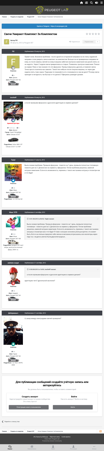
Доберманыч (13, 313)
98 (13, 291)
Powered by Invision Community (52, 441)
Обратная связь (55, 437)
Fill (16, 40)
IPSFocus (45, 437)
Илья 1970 (13, 212)
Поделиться (74, 42)
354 (13, 234)
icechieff (13, 97)
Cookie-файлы (66, 437)
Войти (73, 407)
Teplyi (13, 160)
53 (13, 351)
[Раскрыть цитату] (28, 219)
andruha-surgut (13, 263)
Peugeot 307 (28, 43)
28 (13, 188)
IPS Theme (36, 437)
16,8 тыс (11, 128)
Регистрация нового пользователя (29, 407)
